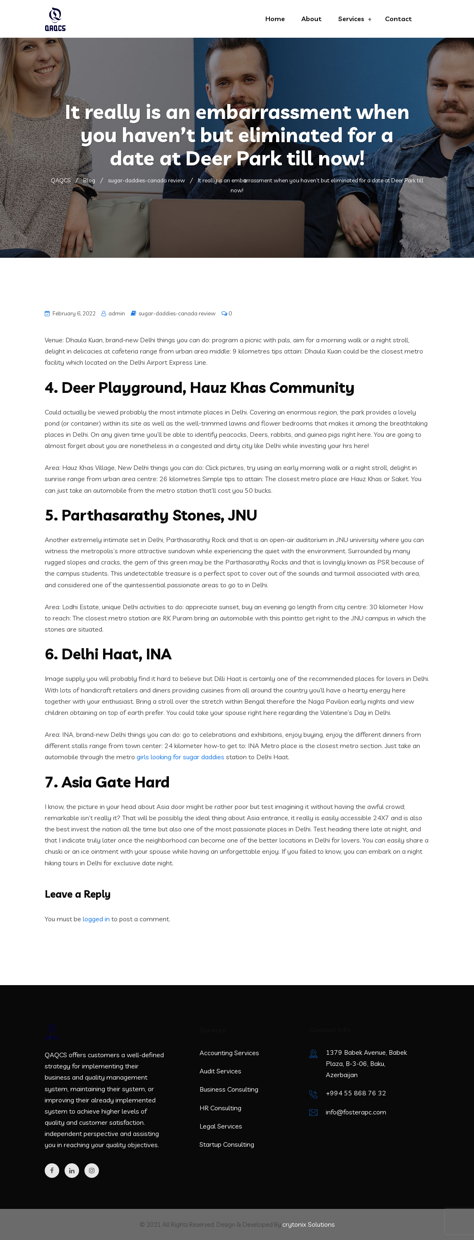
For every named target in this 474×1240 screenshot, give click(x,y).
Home (275, 19)
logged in (96, 919)
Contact (398, 19)
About (311, 19)
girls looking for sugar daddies (180, 757)
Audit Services (220, 1071)
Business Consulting (229, 1089)
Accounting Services (229, 1053)
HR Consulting (220, 1108)
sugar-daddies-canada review (177, 313)
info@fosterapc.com (356, 1112)
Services (351, 19)
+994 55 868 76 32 (356, 1093)
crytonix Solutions (308, 1224)
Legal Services (221, 1126)
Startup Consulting (227, 1144)
